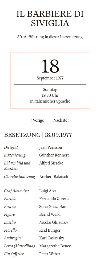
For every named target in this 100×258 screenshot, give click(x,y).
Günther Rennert (54, 155)
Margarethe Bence (55, 246)
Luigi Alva (48, 191)
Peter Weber (49, 254)
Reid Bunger (50, 230)
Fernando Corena (54, 199)
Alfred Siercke (51, 163)
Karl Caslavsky (51, 238)
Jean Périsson (50, 147)
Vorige (37, 120)
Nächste (61, 120)
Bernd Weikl (50, 214)
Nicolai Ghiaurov (53, 222)
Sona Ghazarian (52, 207)
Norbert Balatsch (53, 177)
